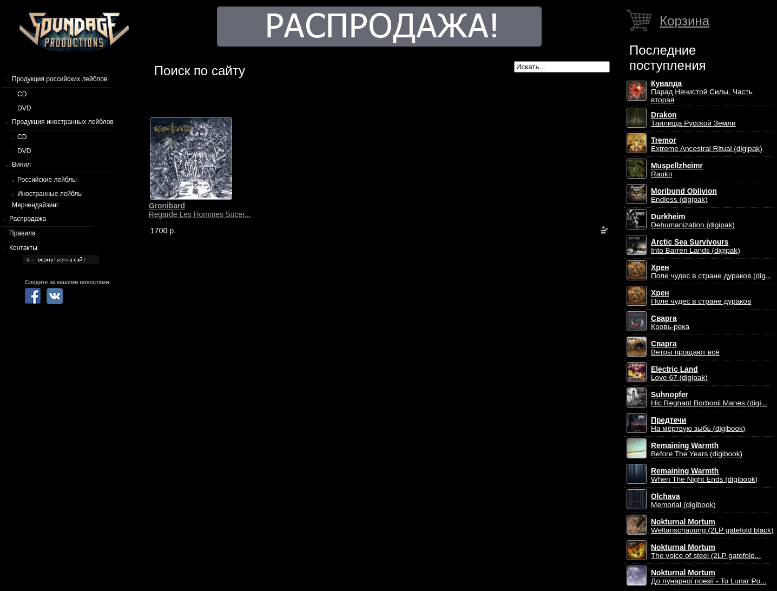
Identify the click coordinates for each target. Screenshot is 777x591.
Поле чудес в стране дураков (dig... (711, 272)
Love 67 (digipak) (679, 373)
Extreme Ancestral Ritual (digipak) (706, 144)
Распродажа (27, 218)
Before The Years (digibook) (696, 450)
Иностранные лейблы (50, 194)
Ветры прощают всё (685, 348)
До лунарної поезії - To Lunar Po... (709, 577)
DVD (24, 108)
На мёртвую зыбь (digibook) (698, 424)
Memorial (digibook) (683, 500)
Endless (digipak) (684, 195)
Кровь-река (670, 322)
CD (22, 94)
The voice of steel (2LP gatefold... (706, 551)
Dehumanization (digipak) (693, 221)
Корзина (684, 21)
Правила (22, 233)
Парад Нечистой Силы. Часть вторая (702, 92)
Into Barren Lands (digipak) (695, 246)
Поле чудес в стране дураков (701, 297)
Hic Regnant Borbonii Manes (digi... (709, 399)
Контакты (23, 248)
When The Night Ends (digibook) (704, 475)
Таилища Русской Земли (693, 119)
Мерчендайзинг (35, 205)
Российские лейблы (47, 179)
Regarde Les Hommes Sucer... (200, 210)
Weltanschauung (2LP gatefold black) (712, 526)
